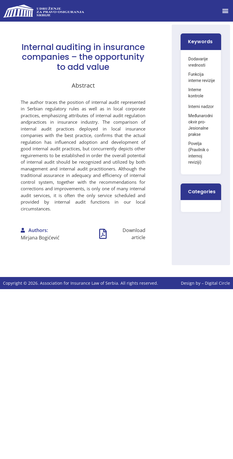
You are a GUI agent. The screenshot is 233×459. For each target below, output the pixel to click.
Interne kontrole (195, 92)
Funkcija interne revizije (201, 77)
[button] (225, 11)
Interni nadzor (201, 106)
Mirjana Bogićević (40, 237)
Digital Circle (217, 283)
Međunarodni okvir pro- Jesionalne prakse (200, 125)
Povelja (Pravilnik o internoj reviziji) (198, 153)
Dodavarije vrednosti (198, 62)
